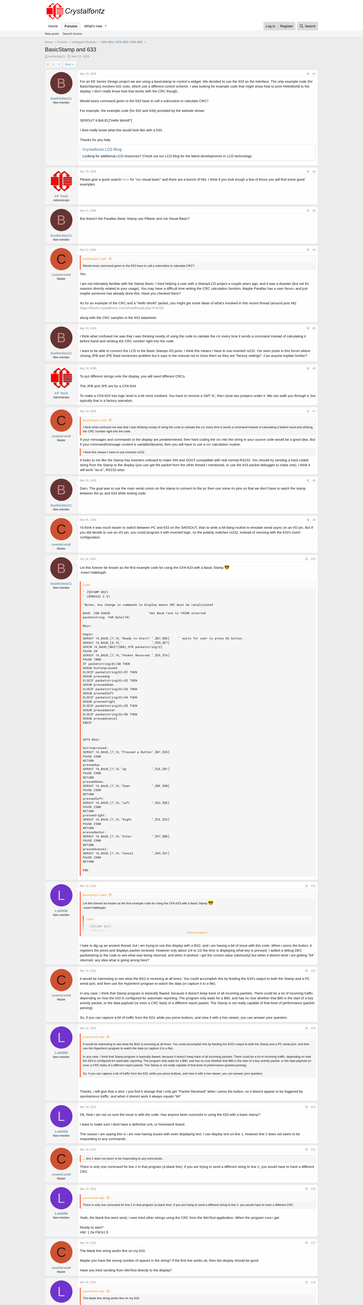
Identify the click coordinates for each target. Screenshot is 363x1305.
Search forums (72, 33)
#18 (313, 1282)
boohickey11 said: (95, 259)
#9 (314, 520)
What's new (93, 26)
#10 (313, 559)
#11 (313, 886)
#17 (313, 1243)
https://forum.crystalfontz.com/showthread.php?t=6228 (121, 308)
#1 (314, 73)
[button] (106, 26)
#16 (313, 1189)
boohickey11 (56, 56)
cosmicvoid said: (94, 1037)
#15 (313, 1149)
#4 (314, 250)
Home (53, 26)
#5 (314, 328)
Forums (71, 26)
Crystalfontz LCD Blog (102, 149)
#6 (314, 368)
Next (68, 64)
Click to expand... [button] (198, 932)
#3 (314, 210)
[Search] (307, 26)
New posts (52, 33)
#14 (313, 1107)
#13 (313, 1028)
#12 (313, 970)
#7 (314, 411)
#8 (314, 480)
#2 (314, 171)
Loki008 (61, 911)
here (125, 179)
